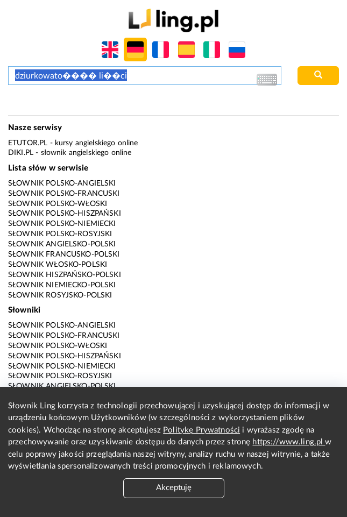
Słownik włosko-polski (57, 264)
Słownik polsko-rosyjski (60, 234)
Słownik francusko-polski (64, 254)
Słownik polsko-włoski (57, 204)
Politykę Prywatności (201, 430)
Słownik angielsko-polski (62, 244)
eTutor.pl (27, 143)
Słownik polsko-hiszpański (64, 213)
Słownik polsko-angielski (62, 183)
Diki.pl (20, 153)
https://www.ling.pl (288, 442)
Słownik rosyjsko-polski (60, 295)
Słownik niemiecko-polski (62, 285)
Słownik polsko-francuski (64, 193)
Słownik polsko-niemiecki (62, 224)
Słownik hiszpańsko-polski (64, 275)
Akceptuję (174, 488)
